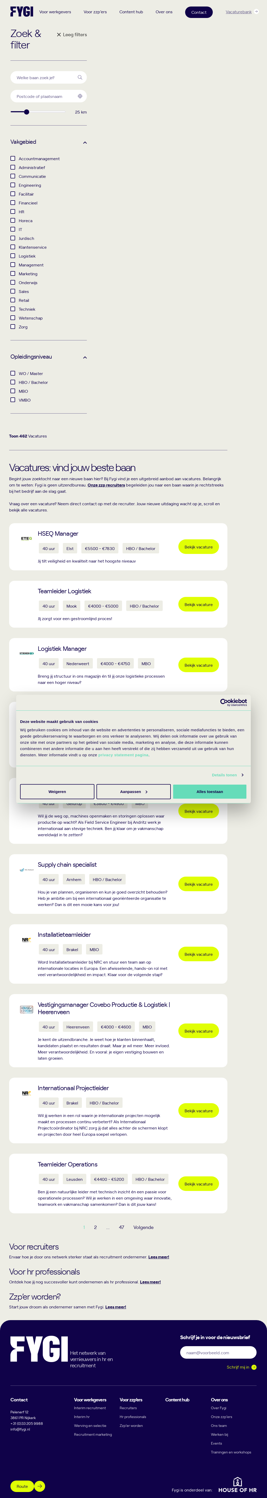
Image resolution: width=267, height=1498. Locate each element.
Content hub (131, 11)
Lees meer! (244, 1216)
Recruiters (128, 1367)
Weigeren (208, 791)
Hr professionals (133, 1376)
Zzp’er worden (131, 1385)
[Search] (80, 77)
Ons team (219, 1385)
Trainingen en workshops (231, 1411)
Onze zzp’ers (221, 1376)
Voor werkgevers (55, 11)
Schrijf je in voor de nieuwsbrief (215, 1297)
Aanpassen (132, 791)
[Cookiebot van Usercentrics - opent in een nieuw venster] (224, 703)
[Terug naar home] (21, 11)
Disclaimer (200, 1475)
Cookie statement (167, 1475)
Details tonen (224, 775)
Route (22, 1446)
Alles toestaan (57, 791)
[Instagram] (44, 1478)
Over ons (164, 11)
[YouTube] (58, 1478)
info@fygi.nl (20, 1389)
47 (179, 1187)
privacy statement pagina (123, 754)
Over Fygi (218, 1367)
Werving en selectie (90, 1385)
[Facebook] (15, 1478)
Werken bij (219, 1394)
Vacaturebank (239, 11)
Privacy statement (129, 1475)
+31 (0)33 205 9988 (26, 1383)
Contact (199, 12)
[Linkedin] (30, 1478)
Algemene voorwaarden (237, 1475)
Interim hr (82, 1376)
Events (216, 1403)
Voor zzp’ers (95, 11)
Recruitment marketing (93, 1394)
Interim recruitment (90, 1367)
